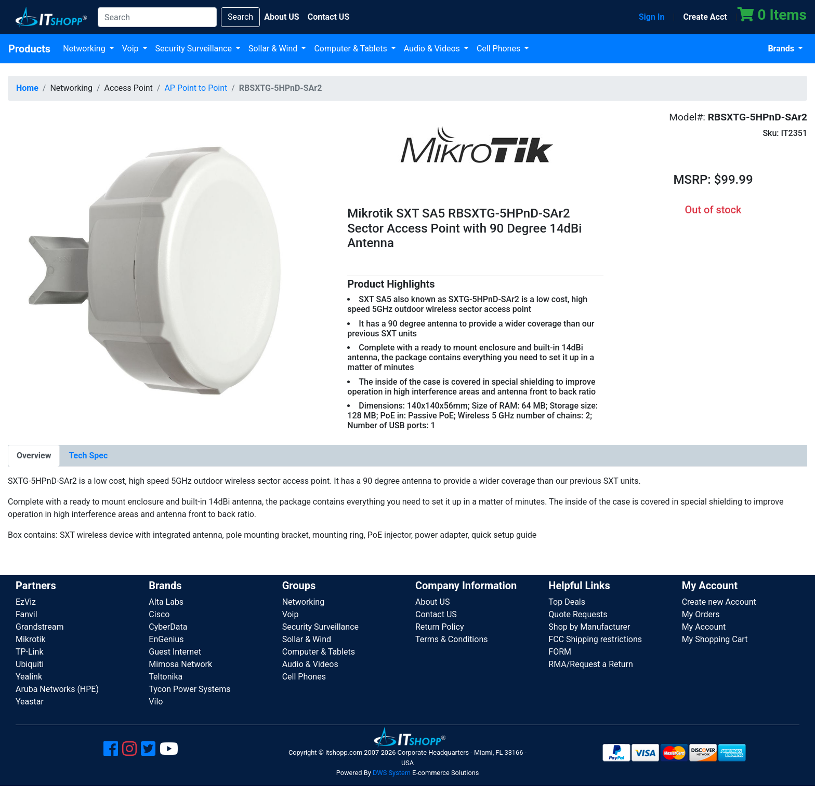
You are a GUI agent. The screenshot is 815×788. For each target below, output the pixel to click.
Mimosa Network (180, 664)
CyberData (168, 627)
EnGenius (166, 639)
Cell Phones (499, 48)
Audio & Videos (433, 48)
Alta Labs (166, 602)
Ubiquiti (30, 664)
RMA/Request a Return (590, 664)
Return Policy (439, 627)
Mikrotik (31, 639)
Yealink (29, 677)
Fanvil (26, 614)
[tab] (34, 456)
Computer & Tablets (351, 48)
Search (240, 17)
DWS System (392, 773)
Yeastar (30, 702)
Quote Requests (577, 614)
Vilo (156, 702)
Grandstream (40, 627)
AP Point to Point (195, 88)
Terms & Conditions (451, 639)
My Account (704, 627)
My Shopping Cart (715, 639)
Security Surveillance (194, 48)
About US (432, 602)
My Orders (701, 614)
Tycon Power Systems (189, 689)
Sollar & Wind (273, 48)
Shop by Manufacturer (589, 627)
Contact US (436, 614)
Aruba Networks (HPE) (57, 689)
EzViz (26, 602)
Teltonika (165, 677)
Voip (131, 48)
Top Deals (566, 602)
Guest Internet (175, 652)
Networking (85, 48)
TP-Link (30, 652)
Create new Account (719, 602)
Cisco (159, 614)
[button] (170, 270)
